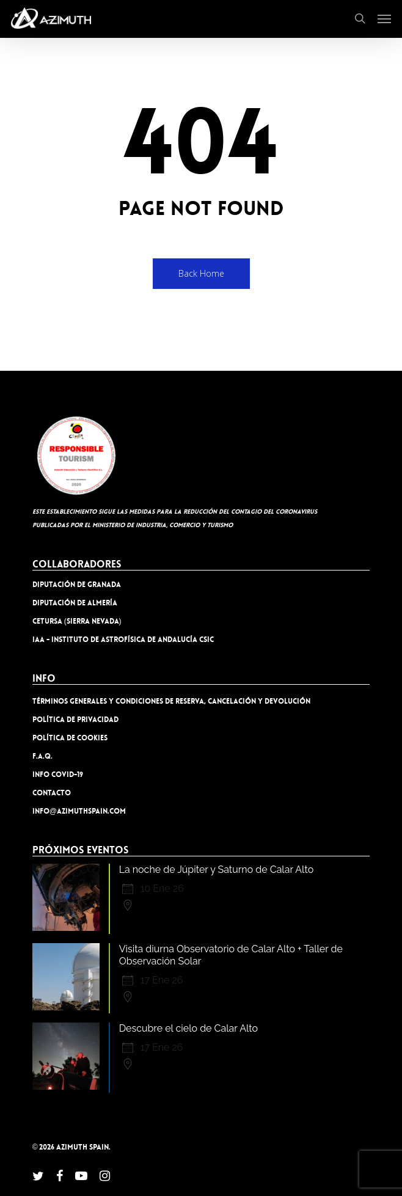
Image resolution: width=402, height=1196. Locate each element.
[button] (384, 18)
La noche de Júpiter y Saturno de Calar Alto (216, 869)
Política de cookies (70, 738)
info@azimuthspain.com (79, 811)
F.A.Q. (42, 756)
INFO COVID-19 (57, 774)
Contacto (51, 793)
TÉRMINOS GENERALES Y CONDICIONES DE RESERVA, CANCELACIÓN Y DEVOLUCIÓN (171, 701)
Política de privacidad (75, 719)
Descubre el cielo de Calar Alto (188, 1028)
